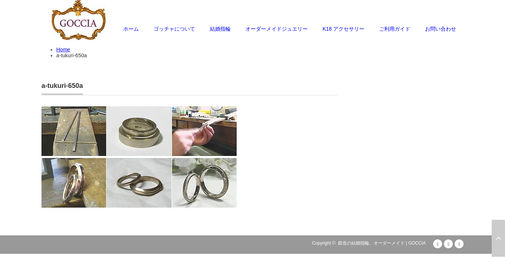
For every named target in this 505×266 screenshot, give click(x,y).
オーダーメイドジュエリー (276, 29)
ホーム (131, 29)
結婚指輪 (220, 29)
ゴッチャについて (174, 29)
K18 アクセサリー (343, 29)
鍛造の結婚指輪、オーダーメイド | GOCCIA (382, 243)
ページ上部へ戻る (498, 238)
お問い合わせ (440, 29)
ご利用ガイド (394, 29)
